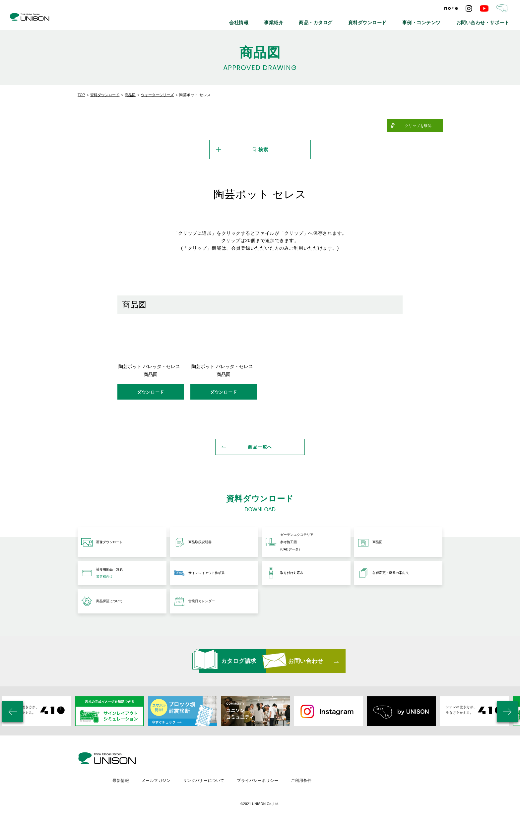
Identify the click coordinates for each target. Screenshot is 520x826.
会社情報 (288, 20)
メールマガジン (212, 778)
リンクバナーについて (261, 778)
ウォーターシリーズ (157, 95)
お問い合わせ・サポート (489, 20)
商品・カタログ (352, 20)
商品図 (130, 95)
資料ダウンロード (395, 20)
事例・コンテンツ (439, 20)
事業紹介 (317, 20)
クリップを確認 (426, 126)
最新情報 (176, 778)
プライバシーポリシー (315, 778)
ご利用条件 (360, 778)
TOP (81, 95)
